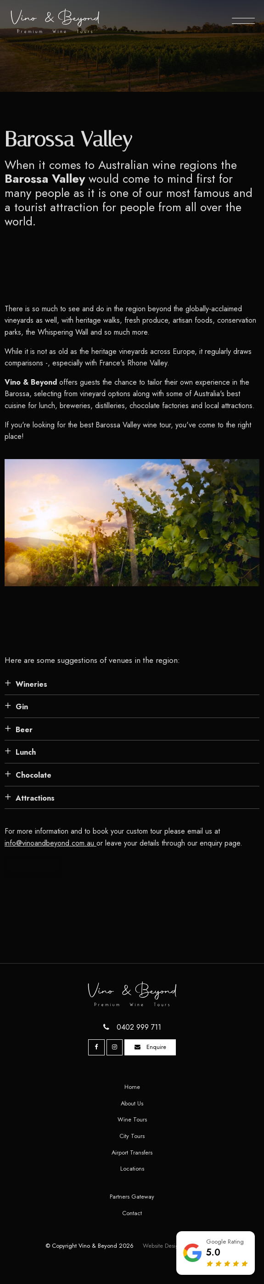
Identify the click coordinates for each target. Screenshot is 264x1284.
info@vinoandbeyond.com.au (50, 843)
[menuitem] (132, 1087)
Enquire (156, 1047)
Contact (132, 1213)
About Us (132, 1103)
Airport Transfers (132, 1152)
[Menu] (243, 20)
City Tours (132, 1136)
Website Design (162, 1245)
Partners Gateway (132, 1196)
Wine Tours (132, 1119)
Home (132, 1086)
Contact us (34, 866)
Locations (132, 1168)
